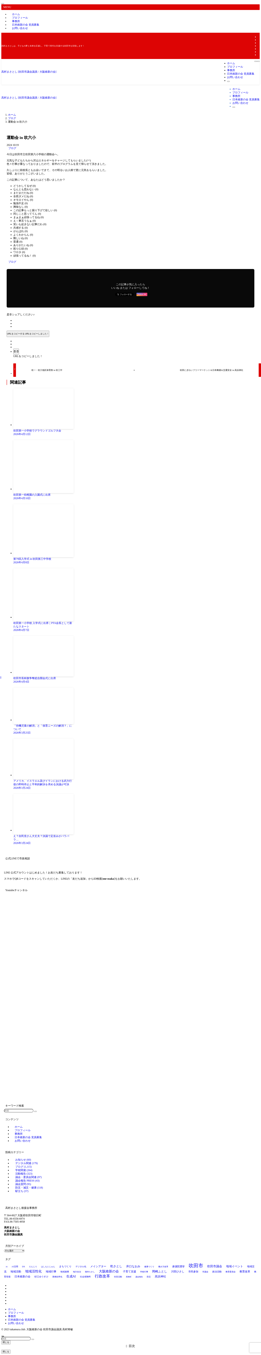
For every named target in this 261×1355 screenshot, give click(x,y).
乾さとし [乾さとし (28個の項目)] (116, 1266)
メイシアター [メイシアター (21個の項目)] (98, 1266)
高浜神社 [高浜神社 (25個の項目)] (160, 1276)
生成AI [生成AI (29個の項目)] (71, 1276)
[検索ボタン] (228, 81)
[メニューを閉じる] (2, 3)
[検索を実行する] (35, 1111)
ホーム (12, 1309)
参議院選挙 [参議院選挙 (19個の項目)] (178, 1266)
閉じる (6, 1342)
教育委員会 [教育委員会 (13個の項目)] (231, 1272)
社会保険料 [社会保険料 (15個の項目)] (85, 1277)
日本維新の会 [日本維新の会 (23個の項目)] (22, 1276)
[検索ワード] (18, 1110)
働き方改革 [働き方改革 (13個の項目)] (163, 1267)
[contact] (259, 55)
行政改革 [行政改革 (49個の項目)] (102, 1276)
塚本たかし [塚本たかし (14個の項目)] (90, 1272)
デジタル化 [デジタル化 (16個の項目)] (80, 1266)
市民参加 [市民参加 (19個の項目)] (193, 1271)
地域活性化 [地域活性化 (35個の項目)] (33, 1271)
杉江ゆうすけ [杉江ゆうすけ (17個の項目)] (41, 1276)
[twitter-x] (259, 40)
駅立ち (21, 1191)
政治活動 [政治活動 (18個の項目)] (217, 1271)
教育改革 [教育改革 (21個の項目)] (245, 1271)
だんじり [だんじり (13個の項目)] (33, 1267)
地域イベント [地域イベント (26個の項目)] (234, 1266)
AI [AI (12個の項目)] (6, 1267)
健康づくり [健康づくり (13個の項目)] (149, 1267)
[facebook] (259, 37)
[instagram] (259, 43)
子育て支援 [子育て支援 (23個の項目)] (129, 1271)
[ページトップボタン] (2, 1336)
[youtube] (259, 49)
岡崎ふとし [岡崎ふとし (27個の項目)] (159, 1271)
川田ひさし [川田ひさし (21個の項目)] (177, 1271)
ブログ (12, 148)
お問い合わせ (20, 28)
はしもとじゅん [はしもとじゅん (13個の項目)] (48, 1267)
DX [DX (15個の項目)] (23, 1266)
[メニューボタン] (255, 61)
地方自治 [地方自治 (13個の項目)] (77, 1272)
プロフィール (16, 1312)
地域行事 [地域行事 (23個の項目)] (51, 1271)
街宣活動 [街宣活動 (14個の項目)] (118, 1277)
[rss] (259, 52)
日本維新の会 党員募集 (21, 1319)
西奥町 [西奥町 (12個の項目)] (128, 1277)
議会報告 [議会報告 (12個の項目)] (139, 1277)
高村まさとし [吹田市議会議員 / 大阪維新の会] (28, 71)
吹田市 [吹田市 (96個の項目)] (196, 1265)
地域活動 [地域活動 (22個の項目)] (15, 1271)
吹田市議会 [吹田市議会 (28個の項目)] (214, 1266)
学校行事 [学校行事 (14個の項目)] (144, 1272)
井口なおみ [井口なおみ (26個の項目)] (133, 1266)
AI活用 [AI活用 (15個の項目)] (14, 1266)
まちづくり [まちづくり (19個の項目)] (65, 1266)
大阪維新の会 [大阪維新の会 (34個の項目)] (109, 1271)
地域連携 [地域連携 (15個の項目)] (64, 1272)
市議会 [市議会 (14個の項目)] (205, 1272)
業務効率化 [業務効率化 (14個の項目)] (57, 1277)
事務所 (12, 1316)
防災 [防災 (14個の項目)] (149, 1277)
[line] (259, 46)
